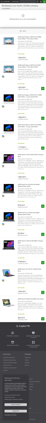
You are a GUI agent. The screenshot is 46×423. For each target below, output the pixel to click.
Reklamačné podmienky (9, 360)
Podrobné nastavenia (11, 415)
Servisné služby (29, 386)
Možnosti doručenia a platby (32, 381)
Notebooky (28, 357)
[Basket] (44, 1)
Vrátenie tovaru (7, 365)
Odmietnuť (15, 411)
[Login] (41, 1)
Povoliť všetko (15, 404)
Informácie (7, 354)
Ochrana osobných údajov (10, 362)
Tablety (27, 360)
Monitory (27, 365)
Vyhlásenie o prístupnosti (10, 367)
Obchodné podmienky (9, 357)
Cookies (5, 370)
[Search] (37, 1)
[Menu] (5, 1)
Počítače (27, 362)
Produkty (28, 354)
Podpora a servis (29, 384)
